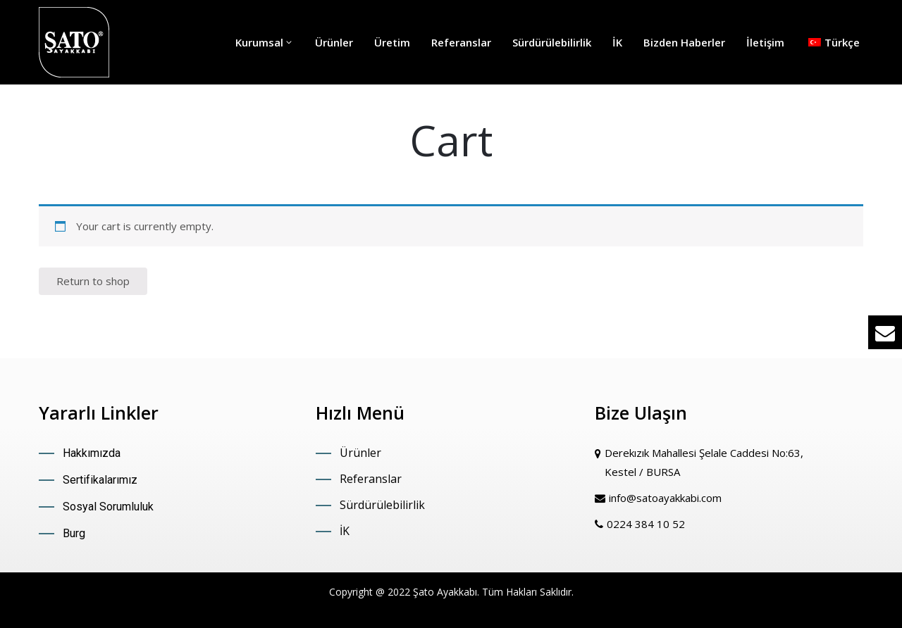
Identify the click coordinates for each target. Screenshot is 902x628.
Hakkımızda (92, 453)
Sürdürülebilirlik (551, 42)
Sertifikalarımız (100, 479)
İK (617, 42)
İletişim (765, 42)
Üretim (392, 42)
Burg (74, 533)
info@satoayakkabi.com (665, 498)
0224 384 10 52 (646, 524)
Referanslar (461, 42)
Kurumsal (264, 42)
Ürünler (334, 42)
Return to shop (93, 281)
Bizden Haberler (684, 42)
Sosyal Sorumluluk (108, 506)
